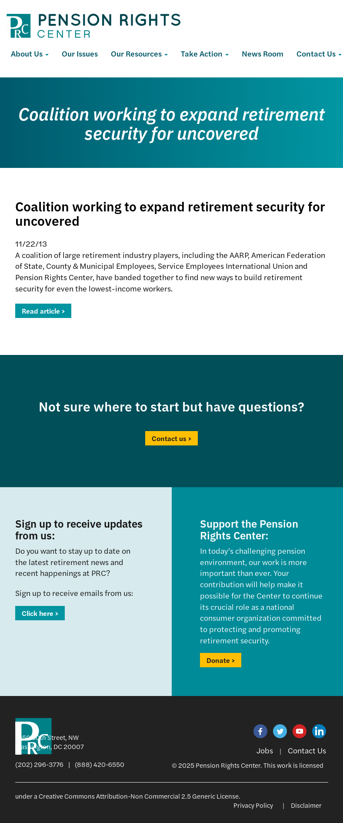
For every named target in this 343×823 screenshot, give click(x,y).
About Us (30, 53)
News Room (262, 53)
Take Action (205, 53)
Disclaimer (306, 805)
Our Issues (80, 53)
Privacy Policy (253, 805)
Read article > (43, 311)
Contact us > (171, 438)
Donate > (220, 660)
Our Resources (139, 53)
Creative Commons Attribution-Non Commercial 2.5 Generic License (139, 795)
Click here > (40, 613)
